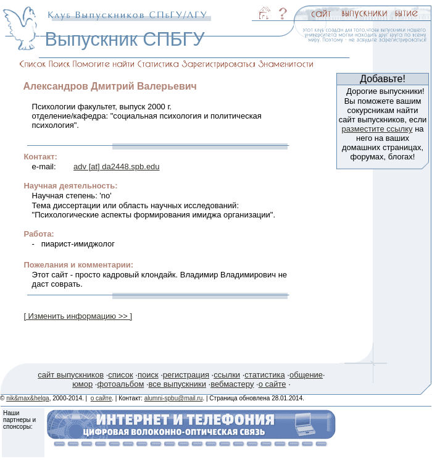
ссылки (227, 374)
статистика (264, 374)
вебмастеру (232, 384)
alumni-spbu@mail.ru (173, 398)
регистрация (186, 374)
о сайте (272, 384)
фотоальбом (120, 384)
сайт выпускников (71, 374)
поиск (148, 374)
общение (306, 374)
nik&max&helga (27, 398)
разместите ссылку (376, 128)
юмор (82, 384)
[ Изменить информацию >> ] (77, 316)
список (120, 374)
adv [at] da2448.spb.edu (116, 166)
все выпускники (177, 384)
